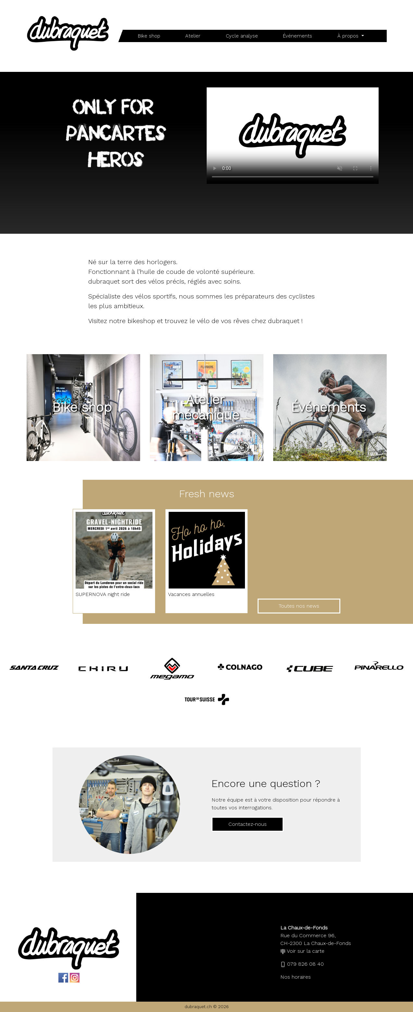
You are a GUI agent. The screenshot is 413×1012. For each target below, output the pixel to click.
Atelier (192, 36)
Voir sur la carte (302, 951)
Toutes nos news (299, 606)
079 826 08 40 (302, 964)
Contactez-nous (247, 824)
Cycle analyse (242, 36)
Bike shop (149, 36)
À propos (348, 36)
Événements (297, 36)
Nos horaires (295, 977)
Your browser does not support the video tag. (293, 135)
